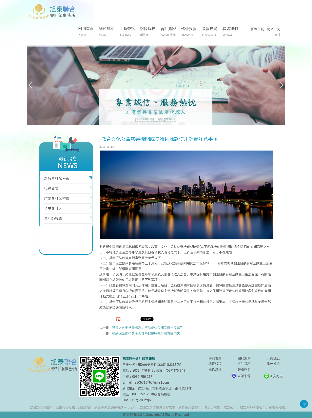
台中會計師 (53, 208)
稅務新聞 (51, 189)
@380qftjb (143, 400)
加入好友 (276, 376)
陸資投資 (209, 32)
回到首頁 (257, 29)
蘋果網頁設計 (133, 414)
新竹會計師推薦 (57, 179)
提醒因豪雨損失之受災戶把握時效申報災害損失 (146, 333)
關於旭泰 (106, 32)
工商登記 (127, 32)
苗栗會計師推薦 (57, 198)
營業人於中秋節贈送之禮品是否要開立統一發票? (147, 327)
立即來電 (243, 376)
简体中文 (273, 29)
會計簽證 (168, 32)
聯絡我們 (230, 32)
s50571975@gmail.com (152, 382)
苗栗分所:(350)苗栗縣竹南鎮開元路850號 (152, 364)
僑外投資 (189, 32)
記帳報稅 (147, 32)
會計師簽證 (53, 218)
